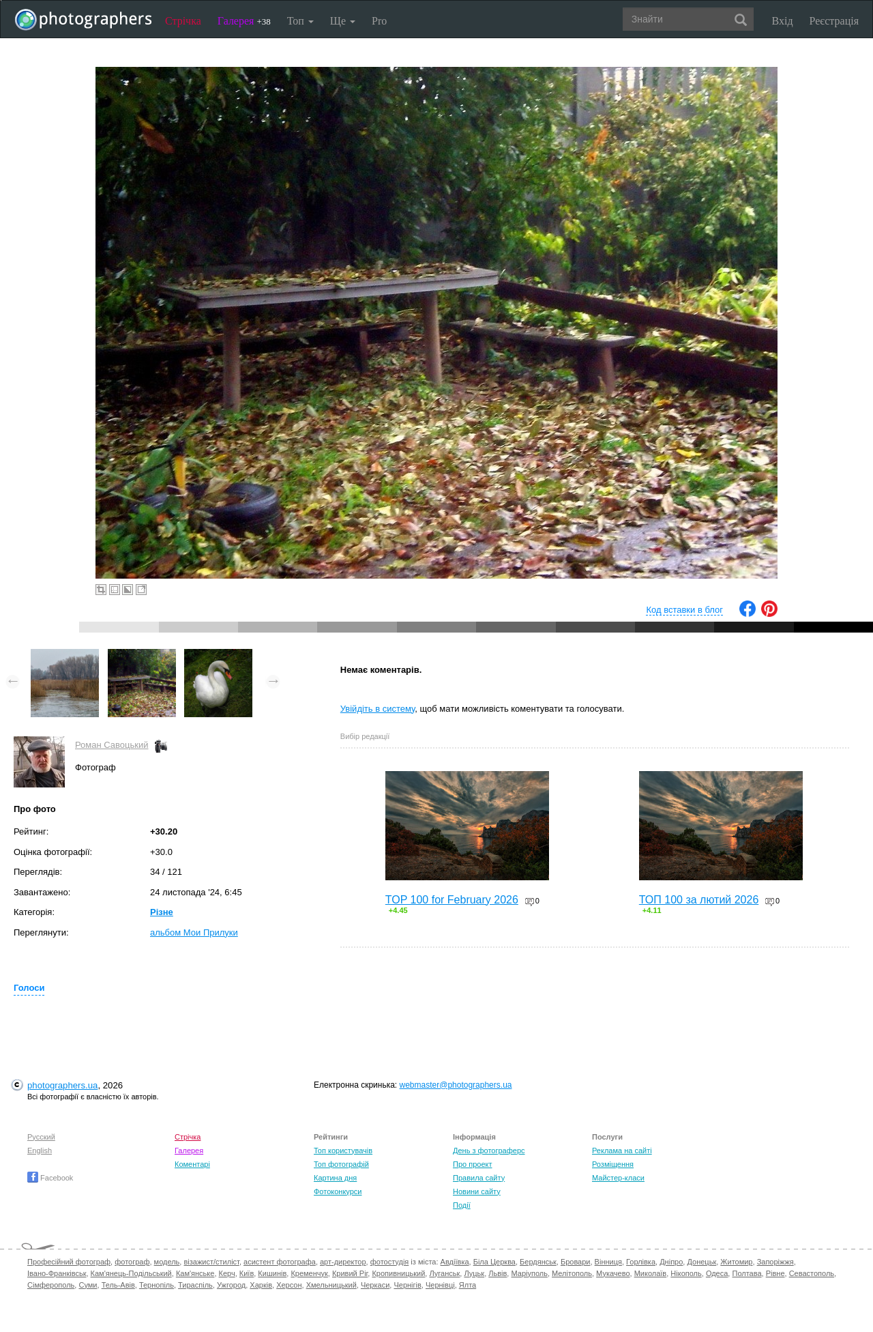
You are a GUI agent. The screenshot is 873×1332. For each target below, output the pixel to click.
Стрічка (183, 21)
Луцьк (474, 1273)
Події (462, 1205)
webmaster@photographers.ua (456, 1085)
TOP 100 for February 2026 (451, 900)
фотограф (132, 1262)
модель (167, 1262)
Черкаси (375, 1285)
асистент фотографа (279, 1262)
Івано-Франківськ (56, 1273)
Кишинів (272, 1273)
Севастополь (811, 1273)
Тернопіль (156, 1285)
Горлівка (640, 1262)
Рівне (775, 1273)
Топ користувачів (343, 1150)
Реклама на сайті (622, 1150)
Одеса (717, 1273)
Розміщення (613, 1164)
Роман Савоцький (111, 745)
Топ (300, 21)
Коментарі (192, 1164)
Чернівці (440, 1285)
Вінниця (608, 1262)
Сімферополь (50, 1285)
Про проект (472, 1164)
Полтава (746, 1273)
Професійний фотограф (68, 1262)
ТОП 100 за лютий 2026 (699, 900)
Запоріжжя (775, 1262)
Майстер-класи (618, 1178)
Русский (41, 1137)
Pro (379, 21)
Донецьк (701, 1262)
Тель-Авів (118, 1285)
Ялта (467, 1285)
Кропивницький (398, 1273)
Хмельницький (331, 1285)
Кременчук (309, 1273)
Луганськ (444, 1273)
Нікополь (685, 1273)
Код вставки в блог (684, 610)
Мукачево (613, 1273)
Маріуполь (529, 1273)
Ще (342, 21)
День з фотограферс (489, 1150)
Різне (161, 912)
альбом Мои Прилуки (194, 932)
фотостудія (389, 1262)
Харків (261, 1285)
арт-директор (343, 1262)
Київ (246, 1273)
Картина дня (335, 1178)
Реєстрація (834, 21)
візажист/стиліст (211, 1262)
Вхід (782, 21)
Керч (227, 1273)
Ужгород (231, 1285)
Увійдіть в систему (377, 709)
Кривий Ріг (350, 1273)
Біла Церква (494, 1262)
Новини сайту (477, 1191)
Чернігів (407, 1285)
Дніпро (671, 1262)
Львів (497, 1273)
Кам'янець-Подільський (131, 1273)
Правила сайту (479, 1178)
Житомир (736, 1262)
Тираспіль (195, 1285)
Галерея (244, 21)
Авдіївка (455, 1262)
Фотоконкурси (337, 1191)
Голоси (29, 988)
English (39, 1150)
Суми (87, 1285)
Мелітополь (572, 1273)
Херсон (288, 1285)
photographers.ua (62, 1085)
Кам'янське (195, 1273)
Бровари (576, 1262)
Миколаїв (650, 1273)
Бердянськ (538, 1262)
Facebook (50, 1178)
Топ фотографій (341, 1164)
